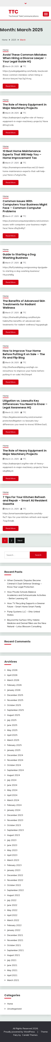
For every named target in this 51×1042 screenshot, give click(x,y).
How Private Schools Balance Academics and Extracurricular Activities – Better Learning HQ (26, 595)
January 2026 (13, 690)
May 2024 (12, 790)
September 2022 (15, 890)
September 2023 (15, 830)
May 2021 (12, 970)
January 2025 (13, 750)
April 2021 (12, 975)
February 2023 (14, 865)
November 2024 (15, 760)
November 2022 (15, 880)
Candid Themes (30, 1035)
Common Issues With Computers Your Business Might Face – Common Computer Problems (25, 206)
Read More (11, 86)
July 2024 (11, 780)
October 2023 (14, 825)
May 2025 (12, 730)
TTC (13, 11)
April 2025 (12, 735)
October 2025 (14, 705)
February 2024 (14, 805)
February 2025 (14, 745)
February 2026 (14, 685)
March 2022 (13, 920)
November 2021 (15, 940)
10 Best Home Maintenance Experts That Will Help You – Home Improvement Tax (22, 154)
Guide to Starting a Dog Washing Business (19, 256)
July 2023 (11, 840)
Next (20, 540)
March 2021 (13, 980)
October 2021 (14, 945)
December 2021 (15, 935)
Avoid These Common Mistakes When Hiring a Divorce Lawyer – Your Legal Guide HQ (25, 58)
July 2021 (11, 960)
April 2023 (12, 855)
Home (6, 50)
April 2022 (12, 915)
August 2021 (13, 955)
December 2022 (15, 875)
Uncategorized (14, 1008)
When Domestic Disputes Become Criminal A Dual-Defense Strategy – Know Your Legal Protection (24, 583)
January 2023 (13, 870)
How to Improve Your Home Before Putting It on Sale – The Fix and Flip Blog (24, 354)
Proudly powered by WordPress (19, 1031)
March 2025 (13, 740)
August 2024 (13, 775)
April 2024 (12, 795)
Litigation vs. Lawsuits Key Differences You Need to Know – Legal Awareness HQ (25, 404)
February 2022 (14, 925)
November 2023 (15, 820)
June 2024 (12, 785)
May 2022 (12, 910)
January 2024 (13, 810)
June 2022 (12, 905)
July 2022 (11, 900)
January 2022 (13, 930)
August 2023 (13, 835)
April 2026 (12, 675)
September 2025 (15, 710)
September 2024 (15, 770)
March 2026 (13, 680)
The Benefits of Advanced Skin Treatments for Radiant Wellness (24, 304)
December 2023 (15, 815)
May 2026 (12, 670)
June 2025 (12, 725)
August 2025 (13, 715)
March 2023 (13, 860)
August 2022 (13, 895)
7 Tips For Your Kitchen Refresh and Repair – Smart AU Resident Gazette (25, 500)
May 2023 (12, 850)
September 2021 (15, 950)
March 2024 (13, 800)
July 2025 (11, 720)
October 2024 (14, 765)
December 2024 (15, 755)
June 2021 (12, 965)
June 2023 (12, 845)
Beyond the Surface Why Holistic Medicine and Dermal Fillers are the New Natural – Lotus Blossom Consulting (26, 623)
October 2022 (14, 885)
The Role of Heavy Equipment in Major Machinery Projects (25, 106)
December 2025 (15, 695)
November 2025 (15, 700)
